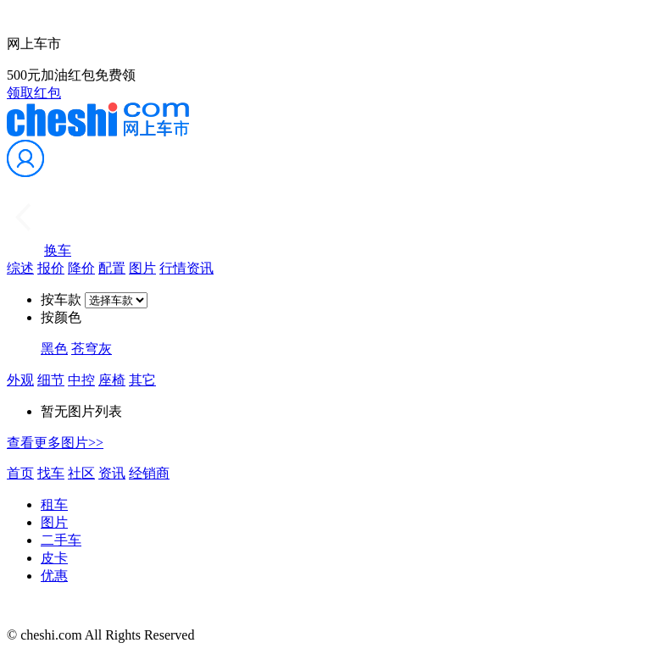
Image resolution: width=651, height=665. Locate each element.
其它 (142, 380)
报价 (50, 268)
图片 (142, 268)
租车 (54, 504)
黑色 (54, 348)
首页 (20, 473)
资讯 (111, 473)
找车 (50, 473)
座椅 (111, 380)
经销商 (149, 473)
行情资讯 (186, 268)
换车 (57, 250)
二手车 (61, 540)
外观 (20, 380)
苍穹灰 (91, 348)
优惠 (54, 575)
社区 (81, 473)
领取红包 (34, 93)
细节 (50, 380)
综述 (20, 268)
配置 (111, 268)
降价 (81, 268)
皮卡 (54, 558)
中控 (81, 380)
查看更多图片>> (55, 442)
